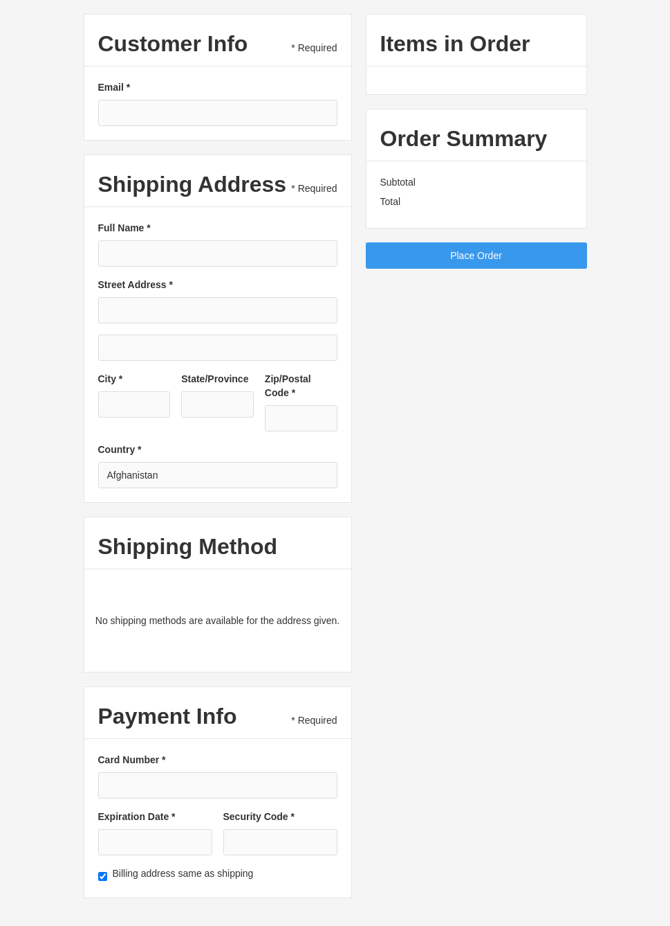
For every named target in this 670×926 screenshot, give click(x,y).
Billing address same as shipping (183, 873)
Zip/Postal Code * (288, 385)
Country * (120, 449)
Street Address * (135, 284)
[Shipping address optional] (217, 348)
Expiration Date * (137, 816)
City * (110, 378)
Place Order (476, 255)
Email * (114, 87)
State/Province (214, 378)
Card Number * (132, 759)
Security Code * (259, 816)
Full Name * (124, 227)
